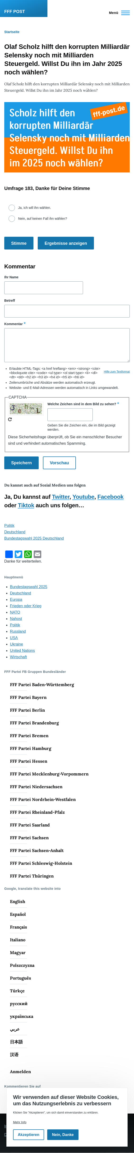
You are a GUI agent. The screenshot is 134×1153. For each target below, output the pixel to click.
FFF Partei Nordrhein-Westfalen (43, 799)
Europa (16, 600)
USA (14, 638)
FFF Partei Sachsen (29, 837)
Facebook (110, 497)
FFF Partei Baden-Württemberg (42, 684)
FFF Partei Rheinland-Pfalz (37, 812)
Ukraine (16, 644)
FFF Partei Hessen (28, 761)
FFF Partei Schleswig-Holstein (41, 863)
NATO (15, 612)
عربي (15, 1029)
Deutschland (14, 532)
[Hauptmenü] (118, 13)
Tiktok (26, 505)
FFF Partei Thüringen (32, 876)
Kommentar (13, 324)
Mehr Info (19, 1122)
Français (18, 927)
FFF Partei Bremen (29, 735)
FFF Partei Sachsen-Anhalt (37, 850)
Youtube (83, 497)
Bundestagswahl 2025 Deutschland (34, 538)
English (17, 901)
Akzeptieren (28, 1135)
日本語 (16, 1042)
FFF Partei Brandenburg (34, 723)
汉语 (14, 1054)
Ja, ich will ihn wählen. (34, 208)
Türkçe (17, 991)
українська (21, 1016)
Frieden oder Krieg (26, 606)
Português (20, 978)
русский (19, 1003)
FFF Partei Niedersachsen (36, 786)
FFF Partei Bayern (28, 697)
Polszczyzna (22, 965)
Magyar (18, 952)
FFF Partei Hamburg (30, 748)
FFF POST (14, 11)
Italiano (17, 939)
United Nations (22, 651)
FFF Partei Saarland (30, 825)
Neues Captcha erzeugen (10, 419)
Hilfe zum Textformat (117, 371)
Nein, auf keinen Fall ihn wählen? (42, 218)
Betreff (9, 300)
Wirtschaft (18, 657)
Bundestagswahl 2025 (28, 587)
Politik (9, 526)
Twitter (60, 497)
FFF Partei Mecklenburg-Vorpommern (49, 774)
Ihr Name (11, 277)
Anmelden (20, 1071)
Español (18, 914)
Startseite (11, 32)
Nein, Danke (63, 1135)
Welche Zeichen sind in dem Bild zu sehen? (81, 404)
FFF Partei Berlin (27, 710)
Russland (18, 631)
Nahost (16, 619)
